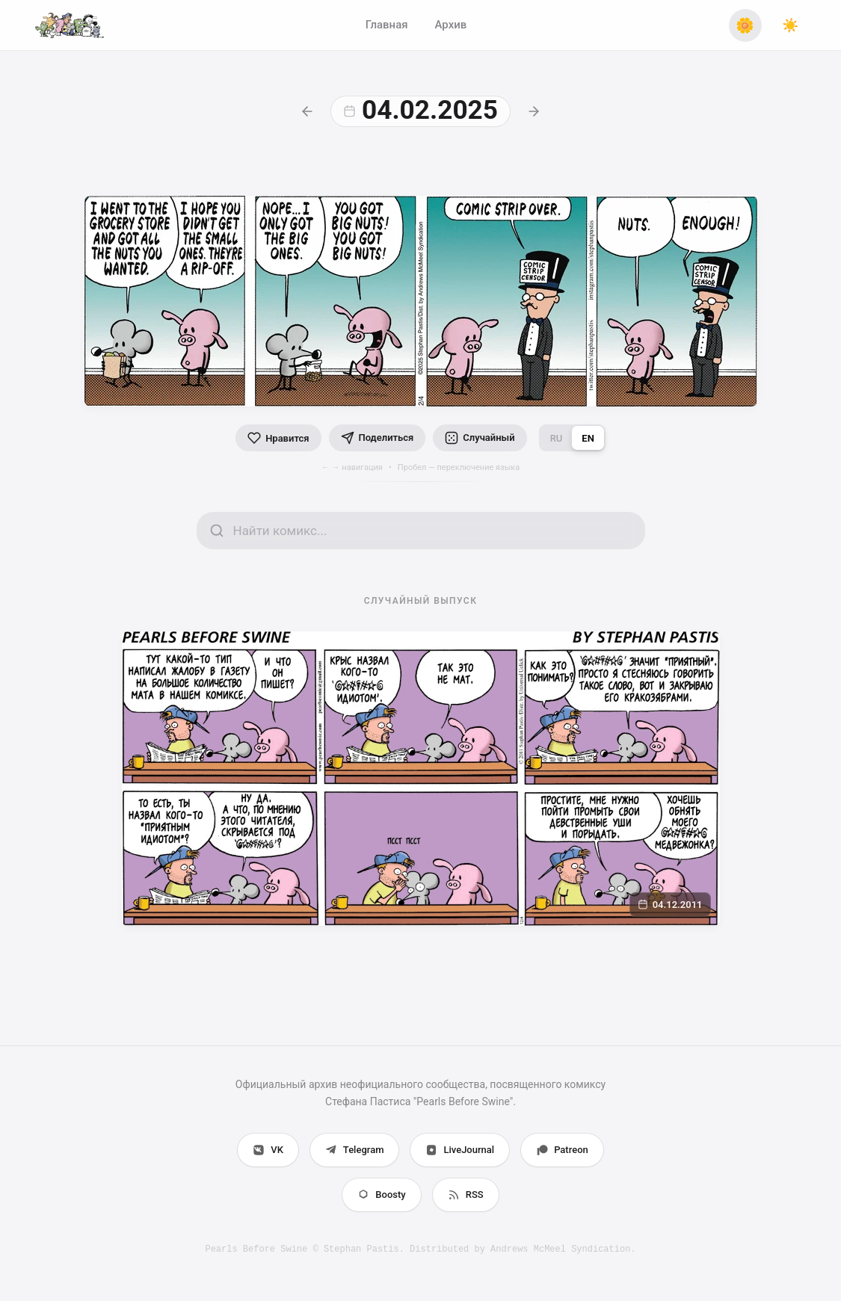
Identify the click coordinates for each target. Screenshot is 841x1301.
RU (556, 438)
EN (588, 438)
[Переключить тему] (790, 25)
